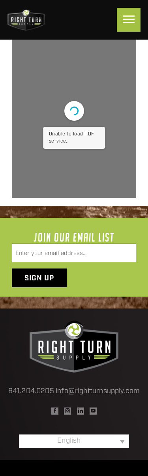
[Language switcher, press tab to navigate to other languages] (74, 441)
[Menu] (129, 20)
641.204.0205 (31, 391)
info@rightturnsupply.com (98, 391)
